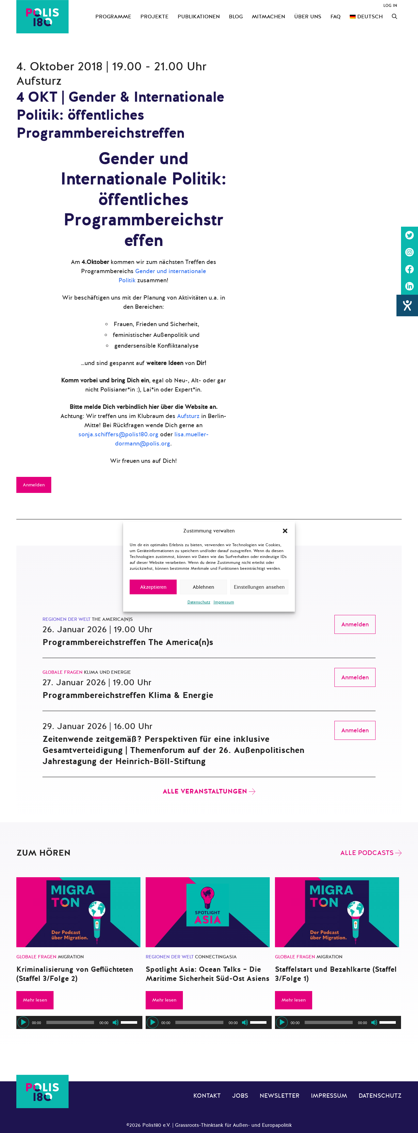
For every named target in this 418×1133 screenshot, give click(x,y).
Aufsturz (188, 416)
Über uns (307, 16)
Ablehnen (203, 587)
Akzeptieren (153, 587)
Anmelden (34, 485)
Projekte (154, 16)
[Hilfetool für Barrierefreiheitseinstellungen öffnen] (407, 305)
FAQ (335, 16)
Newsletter (279, 1096)
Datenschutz (198, 602)
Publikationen (199, 16)
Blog (236, 16)
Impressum (224, 602)
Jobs (240, 1096)
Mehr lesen (35, 1000)
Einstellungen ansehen (259, 587)
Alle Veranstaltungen (205, 791)
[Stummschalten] (115, 1022)
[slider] (70, 1022)
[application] (79, 1022)
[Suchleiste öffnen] (394, 16)
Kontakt (207, 1096)
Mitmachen (268, 16)
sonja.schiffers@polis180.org (118, 434)
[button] (285, 531)
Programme (113, 16)
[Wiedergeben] (23, 1022)
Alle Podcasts (367, 852)
